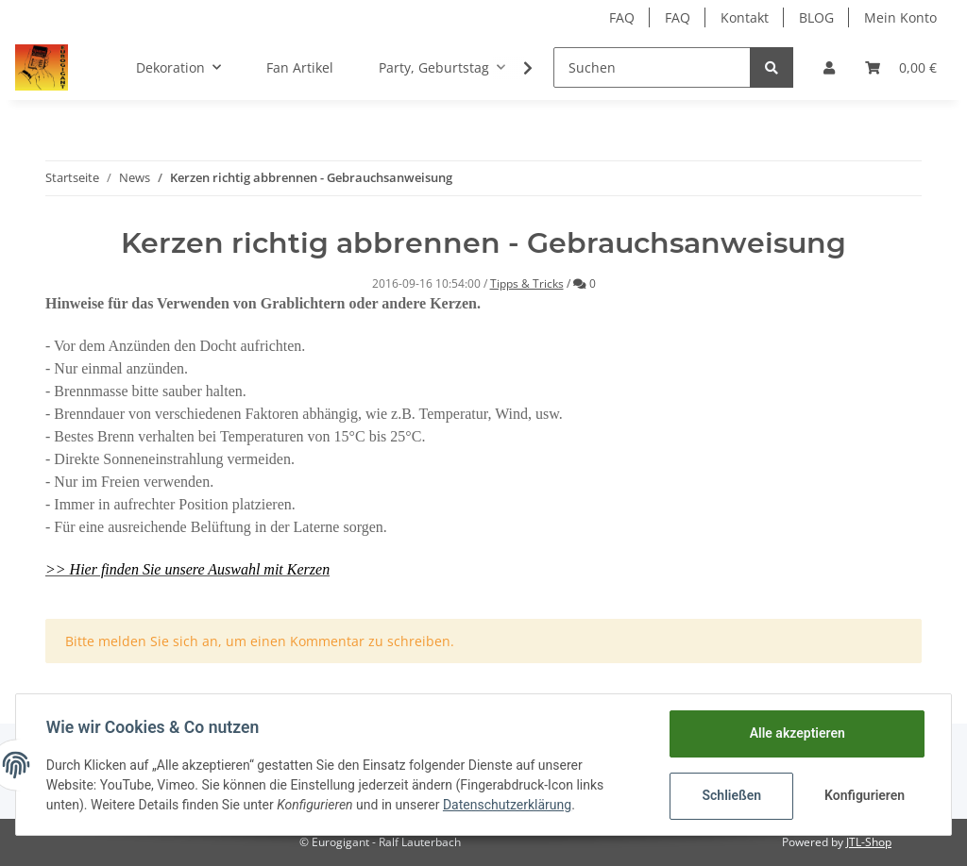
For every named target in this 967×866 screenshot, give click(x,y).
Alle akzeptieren (796, 733)
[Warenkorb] (901, 67)
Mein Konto (900, 17)
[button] (829, 67)
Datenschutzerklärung (507, 804)
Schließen (731, 795)
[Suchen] (652, 67)
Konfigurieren (864, 795)
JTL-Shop (868, 842)
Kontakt (745, 17)
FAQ (622, 17)
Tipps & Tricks (527, 283)
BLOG (816, 17)
